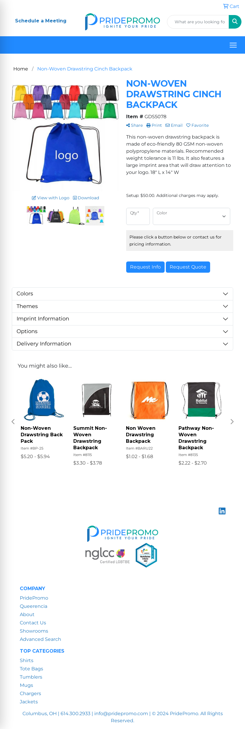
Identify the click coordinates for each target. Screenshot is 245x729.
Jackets (29, 702)
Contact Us (33, 623)
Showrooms (34, 631)
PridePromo (34, 598)
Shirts (26, 660)
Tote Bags (31, 669)
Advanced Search (40, 639)
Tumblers (31, 677)
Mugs (26, 685)
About (27, 614)
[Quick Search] (198, 22)
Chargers (30, 693)
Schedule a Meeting (40, 21)
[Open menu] (233, 45)
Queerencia (33, 606)
